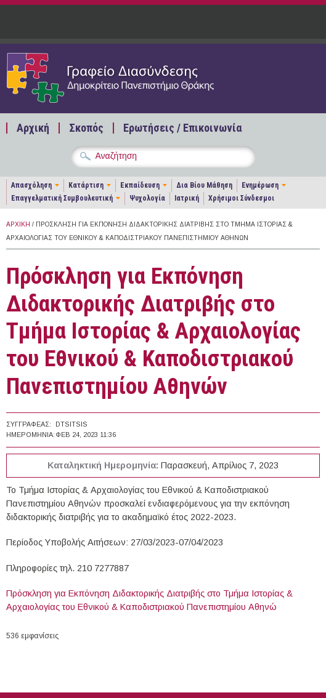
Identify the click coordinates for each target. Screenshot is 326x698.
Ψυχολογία (147, 198)
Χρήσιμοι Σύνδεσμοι (241, 198)
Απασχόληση (31, 185)
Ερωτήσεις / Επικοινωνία (182, 128)
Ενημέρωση (260, 185)
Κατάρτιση (86, 185)
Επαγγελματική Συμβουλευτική (62, 198)
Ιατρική (186, 198)
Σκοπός (86, 128)
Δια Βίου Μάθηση (204, 185)
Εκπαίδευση (140, 185)
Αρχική (33, 128)
